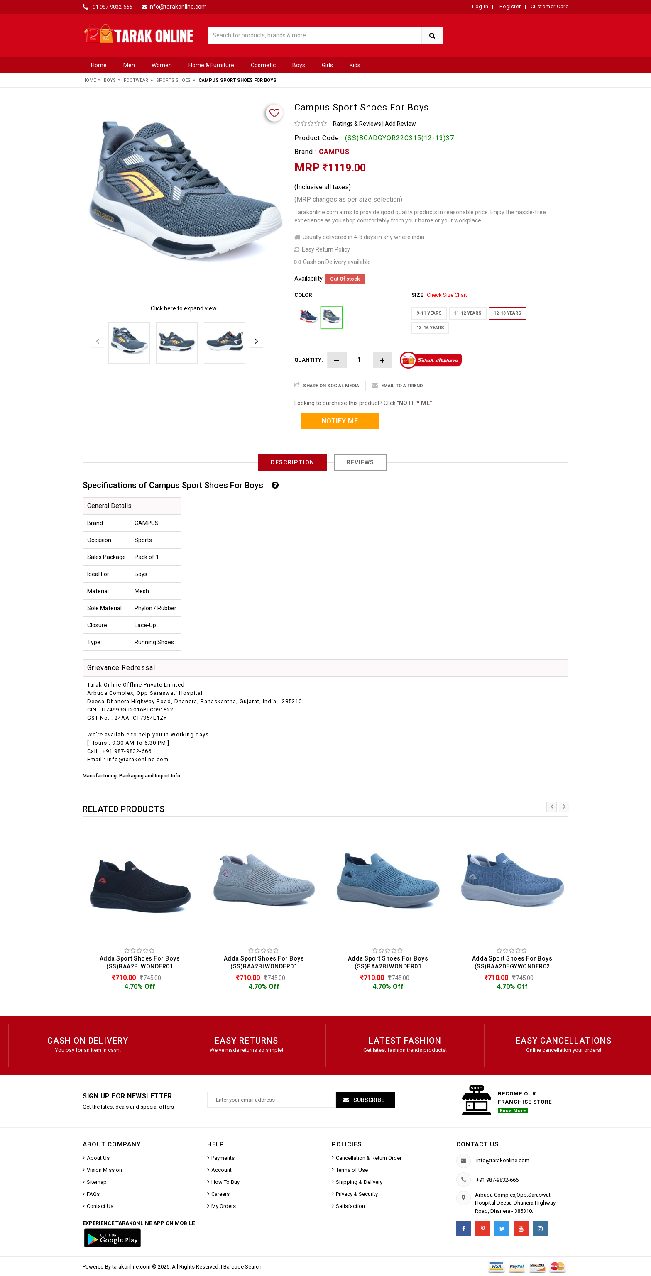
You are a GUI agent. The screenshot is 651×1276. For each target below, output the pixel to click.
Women (162, 65)
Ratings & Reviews (357, 123)
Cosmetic (263, 65)
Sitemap (97, 1182)
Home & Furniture (211, 65)
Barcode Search (242, 1267)
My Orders (223, 1206)
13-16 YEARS (430, 327)
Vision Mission (104, 1170)
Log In (480, 6)
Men (129, 65)
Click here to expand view (184, 308)
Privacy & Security (357, 1194)
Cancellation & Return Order (368, 1158)
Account (221, 1170)
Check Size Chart (447, 295)
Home (99, 65)
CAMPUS (334, 152)
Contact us (477, 1144)
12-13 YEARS (507, 313)
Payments (223, 1158)
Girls (327, 65)
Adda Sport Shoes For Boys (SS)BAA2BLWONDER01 (140, 962)
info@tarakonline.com (178, 6)
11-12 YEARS (468, 313)
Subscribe (368, 1100)
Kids (355, 65)
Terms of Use (352, 1170)
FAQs (93, 1194)
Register (509, 6)
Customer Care (550, 6)
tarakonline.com (132, 1267)
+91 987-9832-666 (111, 7)
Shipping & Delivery (359, 1182)
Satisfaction (350, 1206)
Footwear (136, 80)
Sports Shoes (173, 80)
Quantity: (308, 360)
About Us (98, 1158)
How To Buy (225, 1182)
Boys (298, 65)
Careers (220, 1194)
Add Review (400, 123)
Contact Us (100, 1206)
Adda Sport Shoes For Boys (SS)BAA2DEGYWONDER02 (512, 962)
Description (292, 462)
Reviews (360, 462)
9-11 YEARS (429, 313)
